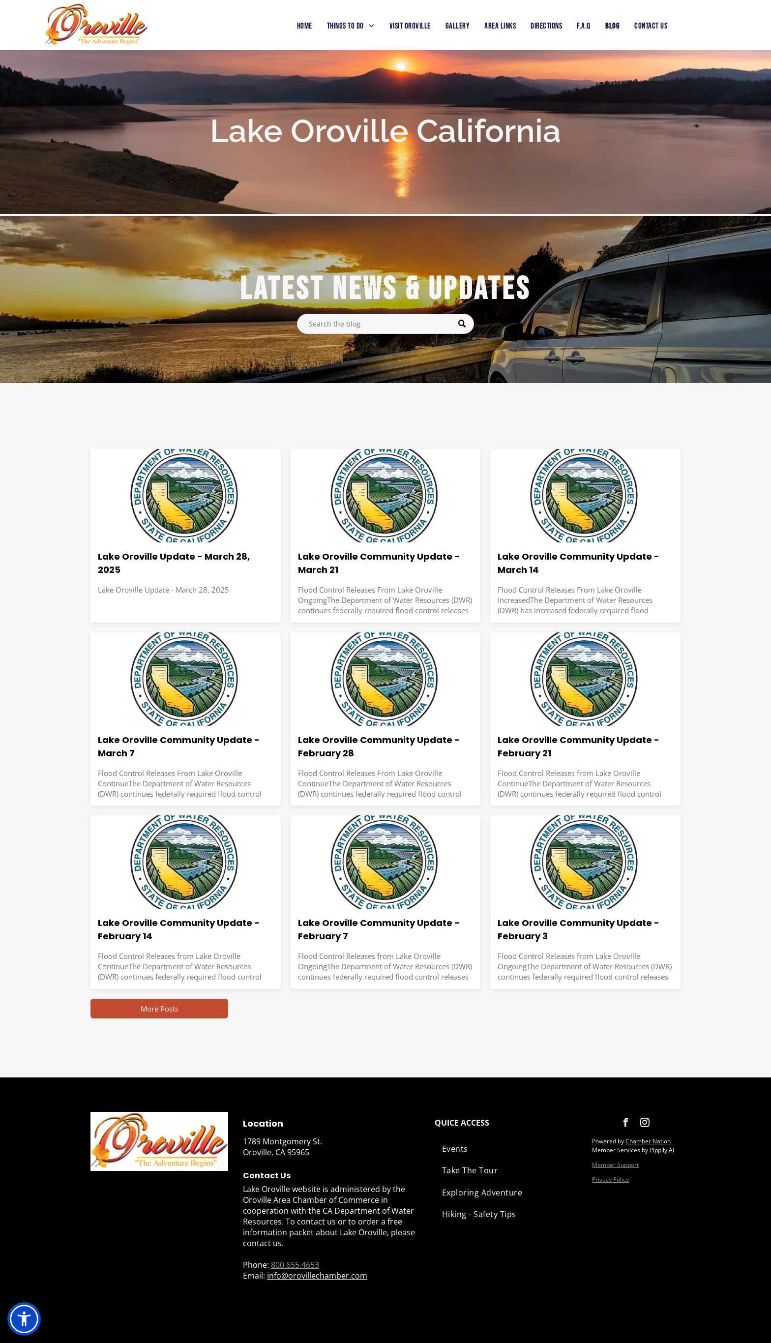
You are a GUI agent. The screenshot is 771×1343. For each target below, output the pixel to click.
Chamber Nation (648, 1141)
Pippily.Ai (662, 1150)
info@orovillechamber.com (317, 1275)
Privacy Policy (610, 1179)
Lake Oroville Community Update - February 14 (179, 929)
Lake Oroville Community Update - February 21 (578, 746)
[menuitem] (305, 26)
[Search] (385, 324)
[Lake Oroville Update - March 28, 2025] (185, 495)
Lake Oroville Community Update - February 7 (379, 929)
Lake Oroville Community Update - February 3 (578, 929)
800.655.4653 (295, 1264)
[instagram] (645, 1124)
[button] (24, 1319)
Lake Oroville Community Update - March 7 (179, 746)
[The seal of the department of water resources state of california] (386, 495)
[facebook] (625, 1124)
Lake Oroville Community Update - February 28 (379, 746)
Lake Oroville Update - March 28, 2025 (174, 563)
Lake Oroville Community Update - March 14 (578, 563)
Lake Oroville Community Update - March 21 (379, 563)
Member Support (615, 1165)
